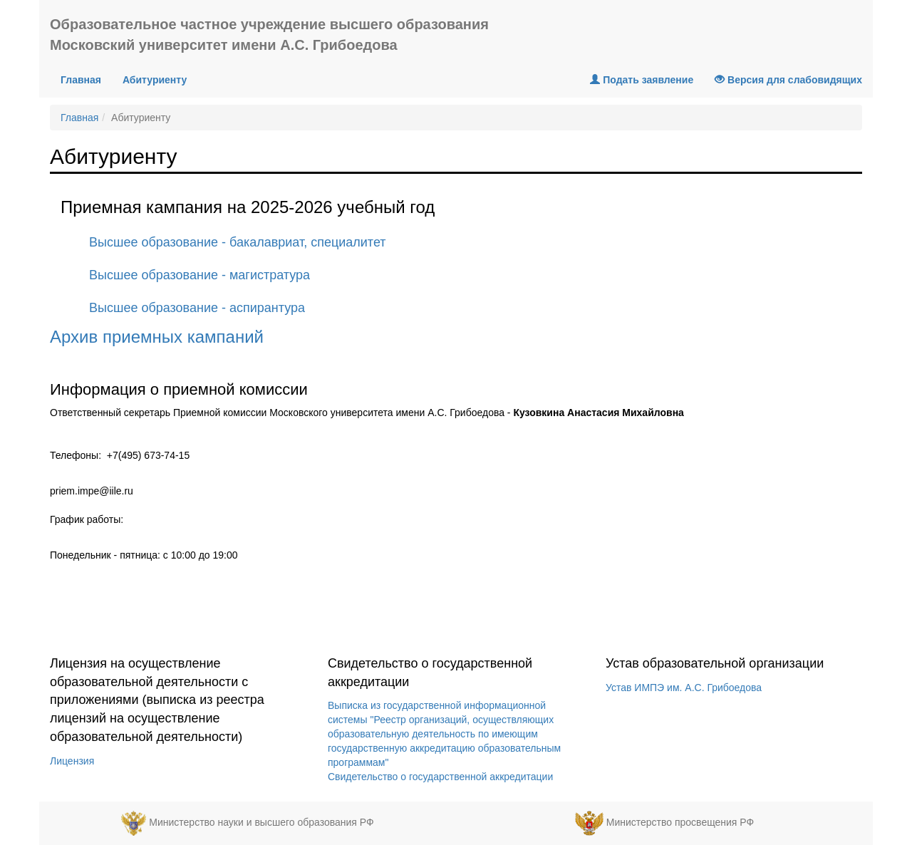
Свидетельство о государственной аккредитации (440, 776)
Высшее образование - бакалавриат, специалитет (237, 242)
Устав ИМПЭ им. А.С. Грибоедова (684, 687)
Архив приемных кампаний (157, 336)
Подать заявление (641, 79)
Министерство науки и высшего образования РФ (261, 823)
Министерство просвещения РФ (680, 823)
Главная (86, 78)
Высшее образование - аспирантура (197, 308)
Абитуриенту (155, 79)
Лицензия (72, 761)
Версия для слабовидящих (788, 79)
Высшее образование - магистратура (199, 275)
